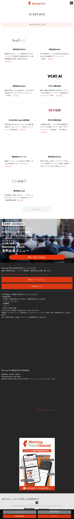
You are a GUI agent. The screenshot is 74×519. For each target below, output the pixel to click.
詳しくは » (8, 61)
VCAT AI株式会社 (54, 86)
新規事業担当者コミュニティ (54, 512)
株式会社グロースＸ (19, 157)
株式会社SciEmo (19, 49)
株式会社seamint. (54, 157)
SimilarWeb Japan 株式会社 (19, 120)
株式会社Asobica (19, 86)
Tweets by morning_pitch (45, 410)
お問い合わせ (6, 499)
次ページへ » (37, 209)
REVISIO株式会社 (54, 120)
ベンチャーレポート (19, 512)
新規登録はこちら (37, 286)
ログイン (54, 516)
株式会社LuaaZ (19, 191)
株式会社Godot (54, 49)
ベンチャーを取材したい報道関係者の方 (25, 499)
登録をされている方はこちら (37, 279)
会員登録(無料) (19, 516)
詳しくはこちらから (36, 257)
